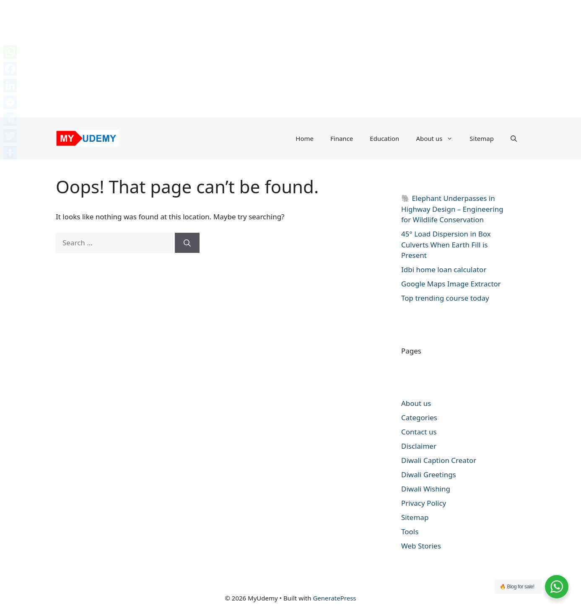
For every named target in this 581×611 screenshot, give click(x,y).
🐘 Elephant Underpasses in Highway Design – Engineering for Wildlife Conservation (452, 208)
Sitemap (481, 138)
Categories (419, 417)
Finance (341, 138)
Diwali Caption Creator (438, 460)
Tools (409, 531)
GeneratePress (334, 598)
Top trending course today (445, 298)
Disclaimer (418, 446)
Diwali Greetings (428, 474)
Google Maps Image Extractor (451, 284)
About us (438, 138)
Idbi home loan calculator (443, 269)
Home (305, 138)
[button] (513, 138)
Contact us (419, 432)
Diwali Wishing (425, 489)
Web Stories (421, 546)
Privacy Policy (423, 503)
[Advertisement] (251, 58)
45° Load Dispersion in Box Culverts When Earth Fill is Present (446, 244)
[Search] (187, 243)
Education (384, 138)
